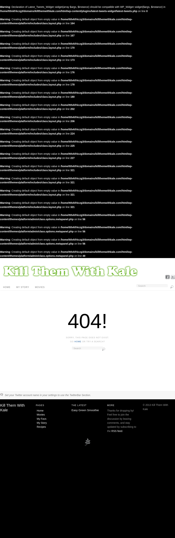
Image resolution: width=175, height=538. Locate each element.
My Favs (41, 418)
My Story (22, 287)
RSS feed (116, 431)
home (77, 341)
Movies (40, 287)
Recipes (41, 426)
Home (6, 287)
